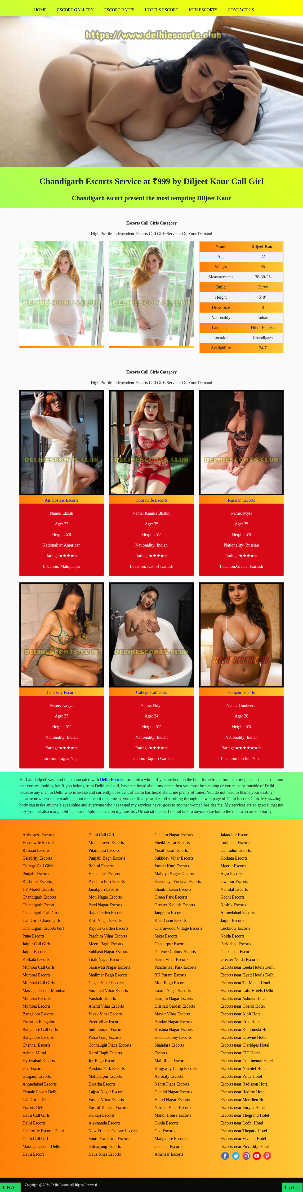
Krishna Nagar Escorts (174, 1029)
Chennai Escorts (36, 1045)
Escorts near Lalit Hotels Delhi (246, 990)
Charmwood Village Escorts (179, 928)
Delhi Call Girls (36, 1115)
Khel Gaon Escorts (171, 920)
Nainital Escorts (234, 889)
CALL (292, 1187)
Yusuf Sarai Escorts (171, 850)
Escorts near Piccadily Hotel (244, 1146)
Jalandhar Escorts (235, 834)
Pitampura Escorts (104, 850)
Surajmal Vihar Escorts (108, 990)
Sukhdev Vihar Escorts (174, 858)
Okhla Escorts (166, 1123)
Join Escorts (203, 10)
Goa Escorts (32, 1068)
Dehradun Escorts (235, 850)
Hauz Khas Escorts (105, 1154)
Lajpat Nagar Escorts (107, 1092)
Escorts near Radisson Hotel (244, 1084)
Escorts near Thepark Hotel (243, 1130)
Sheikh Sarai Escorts (172, 842)
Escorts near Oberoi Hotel (242, 1006)
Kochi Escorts (232, 897)
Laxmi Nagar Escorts (173, 990)
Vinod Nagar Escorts (172, 1099)
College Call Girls (151, 692)
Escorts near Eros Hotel (240, 1021)
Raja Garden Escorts (106, 912)
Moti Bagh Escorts (171, 982)
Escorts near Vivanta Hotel (243, 1138)
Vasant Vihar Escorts (106, 1099)
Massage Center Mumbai (43, 990)
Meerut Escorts (233, 866)
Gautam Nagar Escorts (174, 834)
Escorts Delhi (33, 1107)
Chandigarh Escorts (39, 897)
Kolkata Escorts (35, 959)
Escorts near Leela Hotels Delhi (247, 967)
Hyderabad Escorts (38, 1060)
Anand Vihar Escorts (106, 1006)
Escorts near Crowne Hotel (243, 1037)
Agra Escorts (231, 873)
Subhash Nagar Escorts (108, 951)
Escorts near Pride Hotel (241, 1076)
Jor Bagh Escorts (103, 1060)
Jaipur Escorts (34, 951)
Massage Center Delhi (41, 1146)
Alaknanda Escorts (104, 1123)
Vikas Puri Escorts (104, 873)
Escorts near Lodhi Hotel (241, 1123)
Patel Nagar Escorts (105, 905)
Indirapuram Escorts (106, 1029)
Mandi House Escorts (173, 1115)
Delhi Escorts (112, 779)
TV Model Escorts (38, 889)
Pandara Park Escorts (107, 1068)
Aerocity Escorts (169, 1076)
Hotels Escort (161, 10)
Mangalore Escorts (171, 1138)
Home (40, 10)
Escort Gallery (75, 10)
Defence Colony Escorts (175, 951)
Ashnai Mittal (34, 1053)
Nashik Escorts (233, 905)
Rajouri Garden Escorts (109, 928)
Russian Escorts (241, 500)
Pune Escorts (33, 936)
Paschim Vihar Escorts (108, 936)
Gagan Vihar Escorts (106, 982)
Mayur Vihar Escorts (172, 1014)
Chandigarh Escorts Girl (43, 928)
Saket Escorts (166, 936)
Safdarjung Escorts (105, 1146)
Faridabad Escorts (235, 944)
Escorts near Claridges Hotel (244, 1045)
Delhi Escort (33, 1154)
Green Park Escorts (171, 897)
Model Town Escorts (106, 842)
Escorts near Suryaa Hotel (242, 1107)
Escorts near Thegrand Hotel (244, 1115)
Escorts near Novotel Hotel (243, 1068)
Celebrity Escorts (61, 692)
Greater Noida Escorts (239, 959)
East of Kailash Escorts (108, 1107)
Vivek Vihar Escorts (106, 1014)
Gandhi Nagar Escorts (173, 1092)
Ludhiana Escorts (235, 842)
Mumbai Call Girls (38, 967)
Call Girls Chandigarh (41, 920)
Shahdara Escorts (169, 1045)
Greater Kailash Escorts (175, 905)
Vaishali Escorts (102, 998)
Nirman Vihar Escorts (173, 1107)
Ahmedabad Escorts (39, 1084)
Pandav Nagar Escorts (173, 1021)
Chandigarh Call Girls (41, 912)
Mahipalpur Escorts (105, 1076)
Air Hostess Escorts (61, 500)
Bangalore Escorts (37, 1014)
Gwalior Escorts (234, 881)
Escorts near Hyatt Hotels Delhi (247, 975)
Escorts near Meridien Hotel (244, 1099)
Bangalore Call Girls (40, 1029)
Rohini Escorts (101, 866)
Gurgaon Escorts (36, 1076)
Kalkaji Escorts (102, 1115)
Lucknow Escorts (235, 928)
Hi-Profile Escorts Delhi (43, 1130)
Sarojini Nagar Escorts (174, 998)
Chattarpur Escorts (170, 944)
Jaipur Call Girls (36, 944)
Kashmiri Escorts (37, 881)
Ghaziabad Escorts (236, 951)
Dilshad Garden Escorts (175, 1006)
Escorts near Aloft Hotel (241, 1014)
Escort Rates (119, 10)
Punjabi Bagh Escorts (107, 858)
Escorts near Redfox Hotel (242, 1092)
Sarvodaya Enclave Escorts (178, 881)
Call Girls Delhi (36, 1099)
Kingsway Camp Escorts (176, 1068)
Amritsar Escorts (169, 1154)
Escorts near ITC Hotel (240, 1053)
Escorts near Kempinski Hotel (246, 1029)
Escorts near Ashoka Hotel (243, 998)
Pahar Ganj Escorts (105, 1037)
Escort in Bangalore (39, 1021)
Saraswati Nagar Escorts (109, 967)
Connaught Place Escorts (110, 1045)
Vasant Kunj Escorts (172, 866)
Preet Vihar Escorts (105, 1021)
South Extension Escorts (109, 1138)
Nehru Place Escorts (172, 1084)
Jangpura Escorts (169, 912)
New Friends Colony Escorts (113, 1130)
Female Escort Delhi (40, 1092)
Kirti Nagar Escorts (105, 920)
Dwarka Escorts (102, 1084)
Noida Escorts (232, 936)
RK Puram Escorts (170, 975)
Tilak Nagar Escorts (105, 959)
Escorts (161, 1053)
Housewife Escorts (151, 500)
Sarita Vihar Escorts (172, 959)
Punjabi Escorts (241, 692)
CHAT (10, 1187)
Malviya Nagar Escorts (174, 873)
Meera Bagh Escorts (106, 944)
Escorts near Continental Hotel (246, 1060)
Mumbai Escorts (36, 975)
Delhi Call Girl (35, 1138)
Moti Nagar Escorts (105, 897)
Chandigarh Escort (38, 905)
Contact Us (241, 10)
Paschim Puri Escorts (107, 881)
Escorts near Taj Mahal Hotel (245, 982)
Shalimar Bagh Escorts (108, 975)
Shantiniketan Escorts (173, 889)
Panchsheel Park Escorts (175, 967)
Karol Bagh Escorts (105, 1053)
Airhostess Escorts (38, 834)
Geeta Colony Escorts (173, 1037)
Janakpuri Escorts (104, 889)
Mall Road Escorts (170, 1060)
